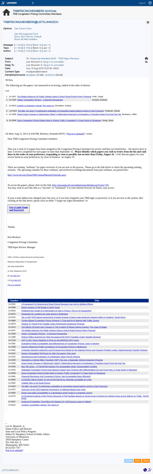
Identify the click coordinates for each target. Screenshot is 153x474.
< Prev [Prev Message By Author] (28, 51)
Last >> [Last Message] (46, 45)
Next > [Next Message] (36, 45)
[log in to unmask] (53, 61)
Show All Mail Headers (25, 39)
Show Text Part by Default (28, 36)
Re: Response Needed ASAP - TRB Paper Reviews (52, 58)
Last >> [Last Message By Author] (46, 51)
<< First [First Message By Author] (18, 51)
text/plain (31, 75)
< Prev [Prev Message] (28, 45)
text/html (50, 75)
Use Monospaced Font (26, 34)
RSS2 (146, 461)
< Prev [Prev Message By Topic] (28, 48)
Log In (142, 3)
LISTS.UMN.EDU (10, 470)
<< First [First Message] (18, 45)
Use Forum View (23, 28)
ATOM (128, 461)
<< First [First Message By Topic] (18, 48)
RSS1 (137, 461)
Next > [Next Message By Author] (36, 51)
